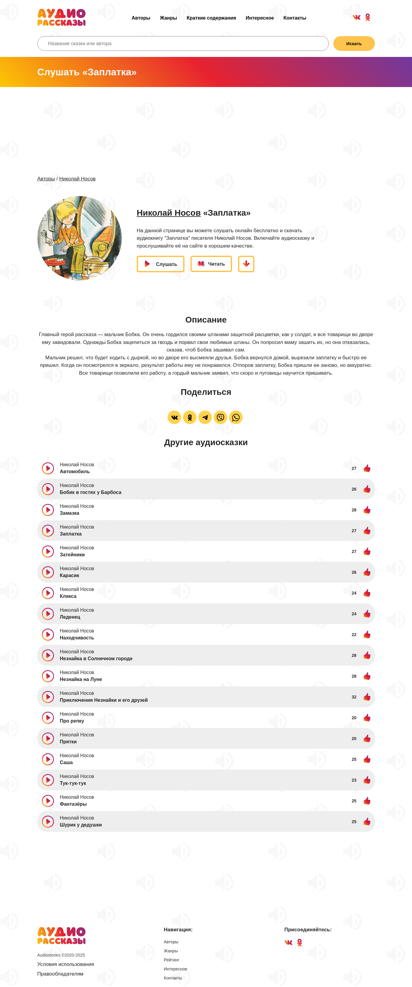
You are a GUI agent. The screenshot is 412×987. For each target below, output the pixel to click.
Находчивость (77, 637)
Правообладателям (60, 974)
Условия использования (65, 964)
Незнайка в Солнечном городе (96, 658)
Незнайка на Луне (81, 679)
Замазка (70, 513)
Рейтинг (171, 959)
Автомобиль (75, 471)
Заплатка (71, 533)
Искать (354, 43)
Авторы (141, 17)
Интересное (260, 17)
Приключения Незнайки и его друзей (104, 700)
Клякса (68, 596)
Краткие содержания (211, 17)
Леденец (70, 617)
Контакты (295, 17)
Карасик (69, 575)
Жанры (168, 17)
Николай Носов (77, 179)
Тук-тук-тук (73, 783)
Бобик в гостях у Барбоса (90, 492)
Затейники (72, 554)
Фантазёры (73, 804)
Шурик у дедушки (81, 824)
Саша (66, 762)
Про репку (72, 720)
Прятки (68, 741)
